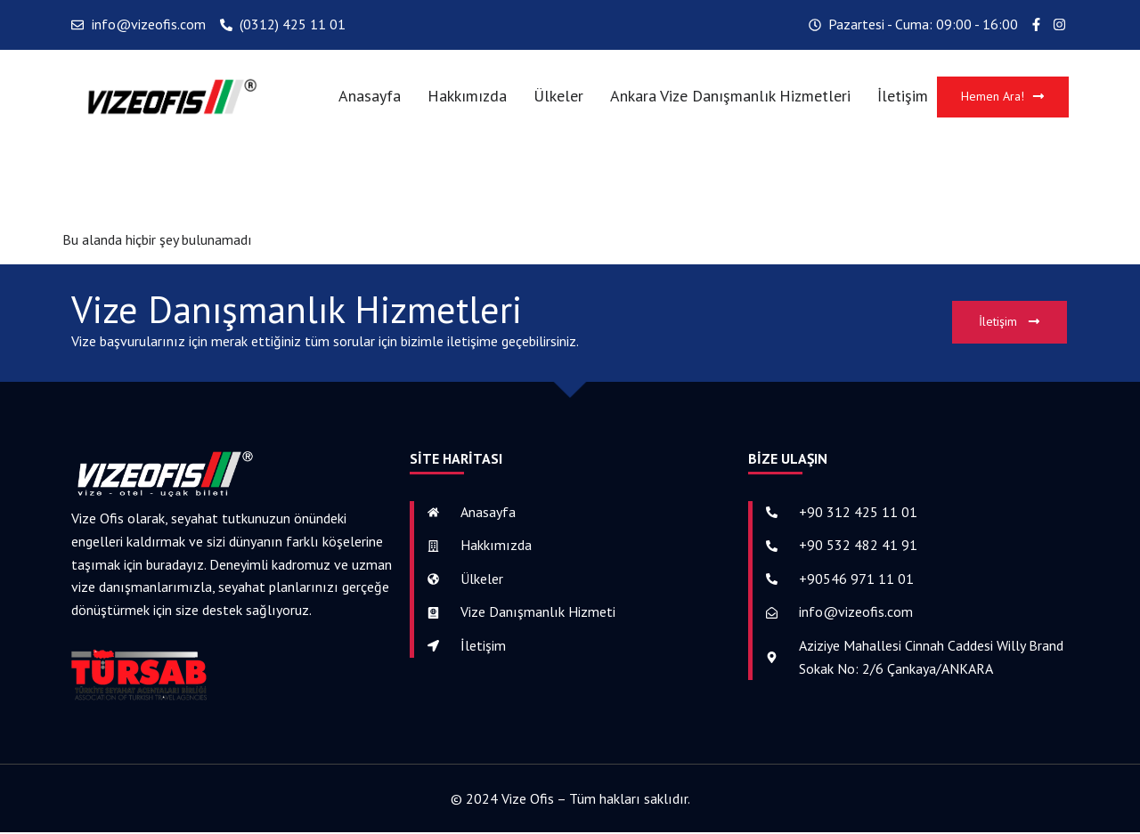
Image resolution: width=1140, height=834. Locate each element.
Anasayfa (364, 96)
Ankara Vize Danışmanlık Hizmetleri (725, 96)
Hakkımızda (461, 96)
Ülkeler (553, 96)
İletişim (897, 96)
